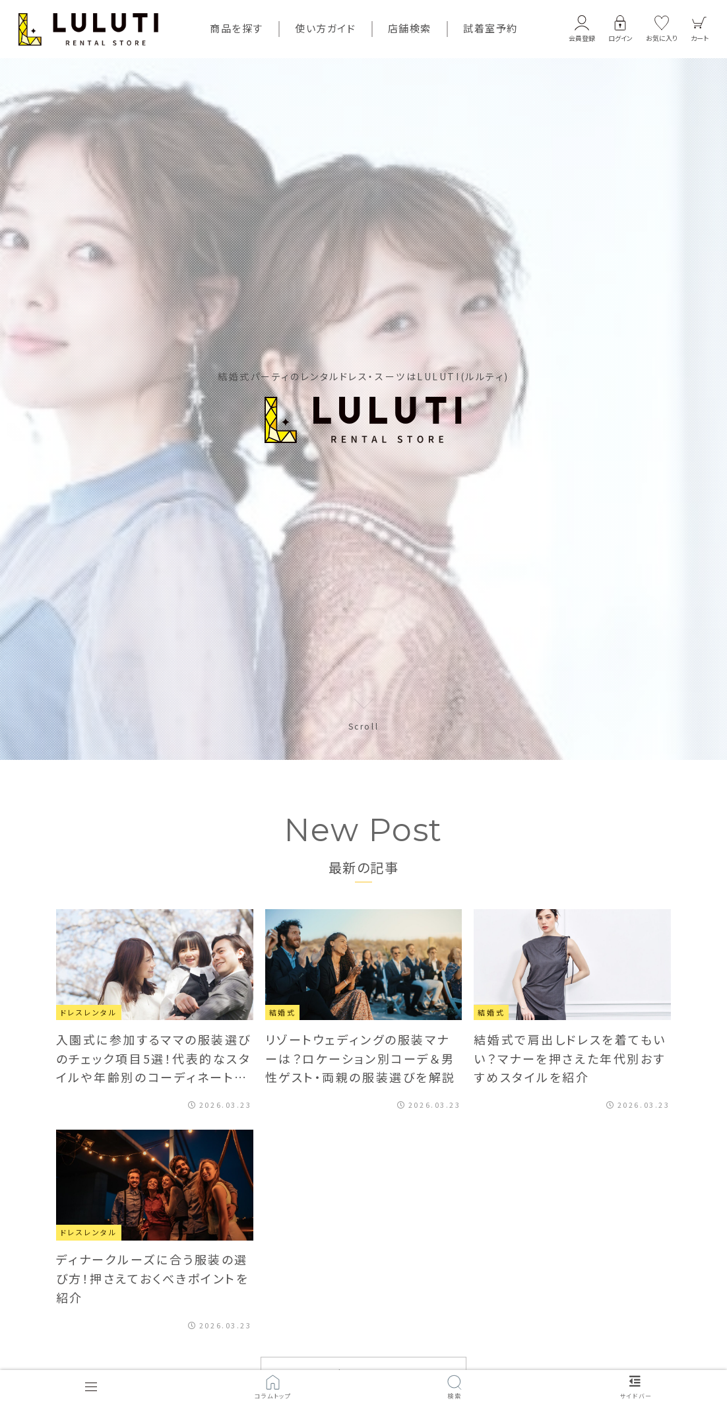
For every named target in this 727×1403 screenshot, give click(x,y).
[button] (582, 29)
